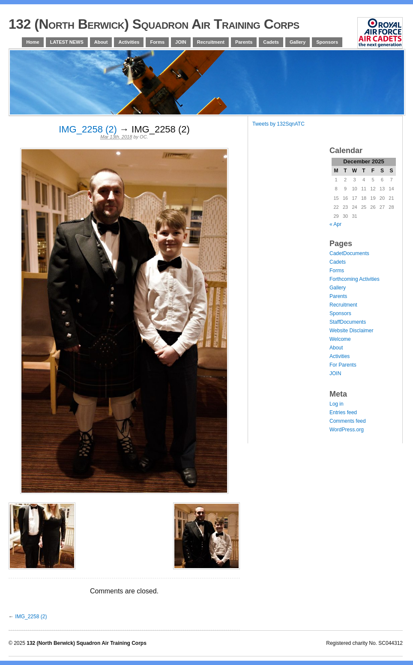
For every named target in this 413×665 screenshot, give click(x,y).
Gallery (297, 42)
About (101, 42)
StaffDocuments (347, 322)
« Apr (335, 224)
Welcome (340, 339)
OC (143, 136)
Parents (243, 42)
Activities (128, 42)
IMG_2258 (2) (88, 129)
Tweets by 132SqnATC (278, 124)
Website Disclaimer (351, 331)
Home (32, 42)
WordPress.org (346, 430)
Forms (157, 42)
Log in (336, 404)
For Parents (342, 365)
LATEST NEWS (67, 42)
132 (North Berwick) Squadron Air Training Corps (154, 24)
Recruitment (210, 42)
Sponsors (327, 42)
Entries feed (343, 412)
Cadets (271, 42)
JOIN (180, 42)
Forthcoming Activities (354, 279)
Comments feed (347, 421)
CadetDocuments (349, 253)
